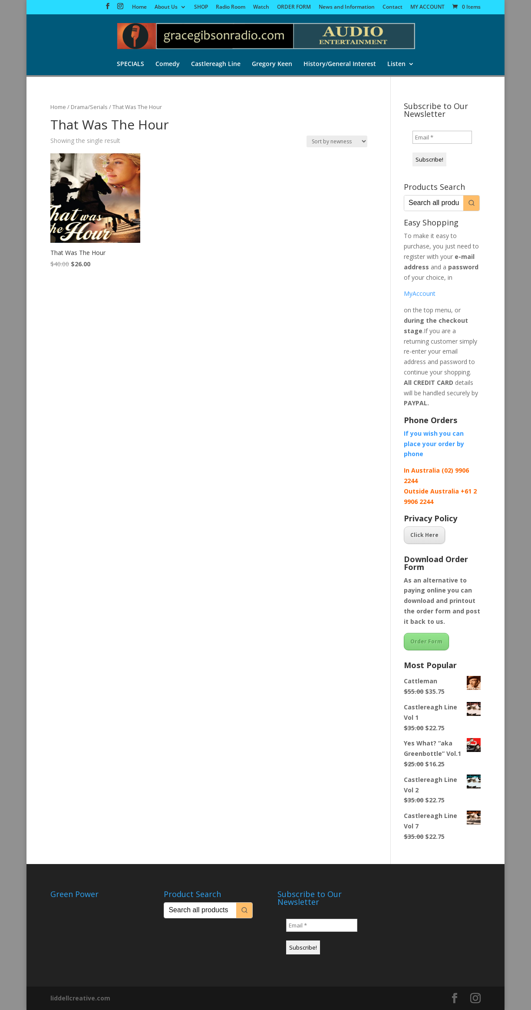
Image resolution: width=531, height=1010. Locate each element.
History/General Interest (339, 64)
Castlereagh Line (216, 64)
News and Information (347, 7)
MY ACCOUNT (427, 7)
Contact (392, 7)
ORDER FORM (294, 7)
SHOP (201, 7)
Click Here (424, 535)
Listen (396, 64)
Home (139, 7)
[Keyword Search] (433, 203)
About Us (166, 7)
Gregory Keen (272, 64)
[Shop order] (337, 141)
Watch (261, 7)
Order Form (426, 641)
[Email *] (442, 137)
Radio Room (230, 7)
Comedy (167, 64)
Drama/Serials (89, 107)
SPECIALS (130, 64)
